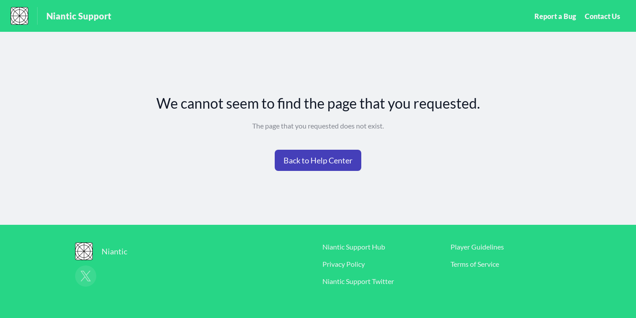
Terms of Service (474, 264)
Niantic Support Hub (353, 246)
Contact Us (602, 16)
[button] (318, 160)
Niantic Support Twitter (358, 281)
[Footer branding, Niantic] (105, 251)
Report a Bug (555, 16)
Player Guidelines (477, 246)
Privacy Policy (343, 264)
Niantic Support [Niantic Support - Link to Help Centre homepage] (78, 16)
